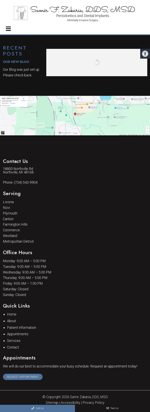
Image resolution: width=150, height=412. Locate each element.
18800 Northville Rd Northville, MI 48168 (18, 170)
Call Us (37, 408)
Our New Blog (16, 61)
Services (14, 341)
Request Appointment (23, 376)
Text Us (112, 408)
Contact (13, 347)
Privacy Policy (93, 402)
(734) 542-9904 (26, 182)
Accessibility (70, 402)
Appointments (17, 334)
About (11, 321)
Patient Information (21, 327)
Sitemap (52, 402)
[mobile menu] (8, 28)
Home (11, 314)
